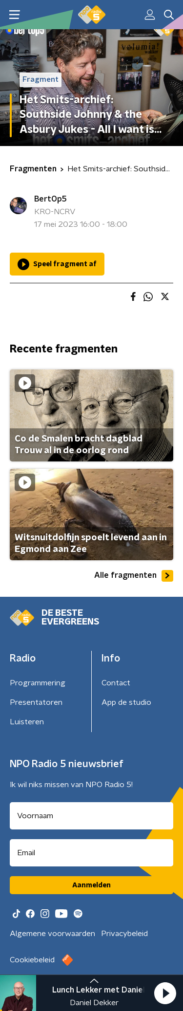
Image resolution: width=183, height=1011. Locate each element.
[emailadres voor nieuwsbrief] (91, 852)
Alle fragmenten (133, 576)
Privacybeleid (124, 933)
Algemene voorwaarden (52, 933)
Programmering (37, 683)
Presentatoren (36, 702)
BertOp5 (50, 199)
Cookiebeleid (32, 960)
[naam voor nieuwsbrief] (91, 815)
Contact (116, 683)
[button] (165, 993)
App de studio (126, 702)
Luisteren (27, 722)
